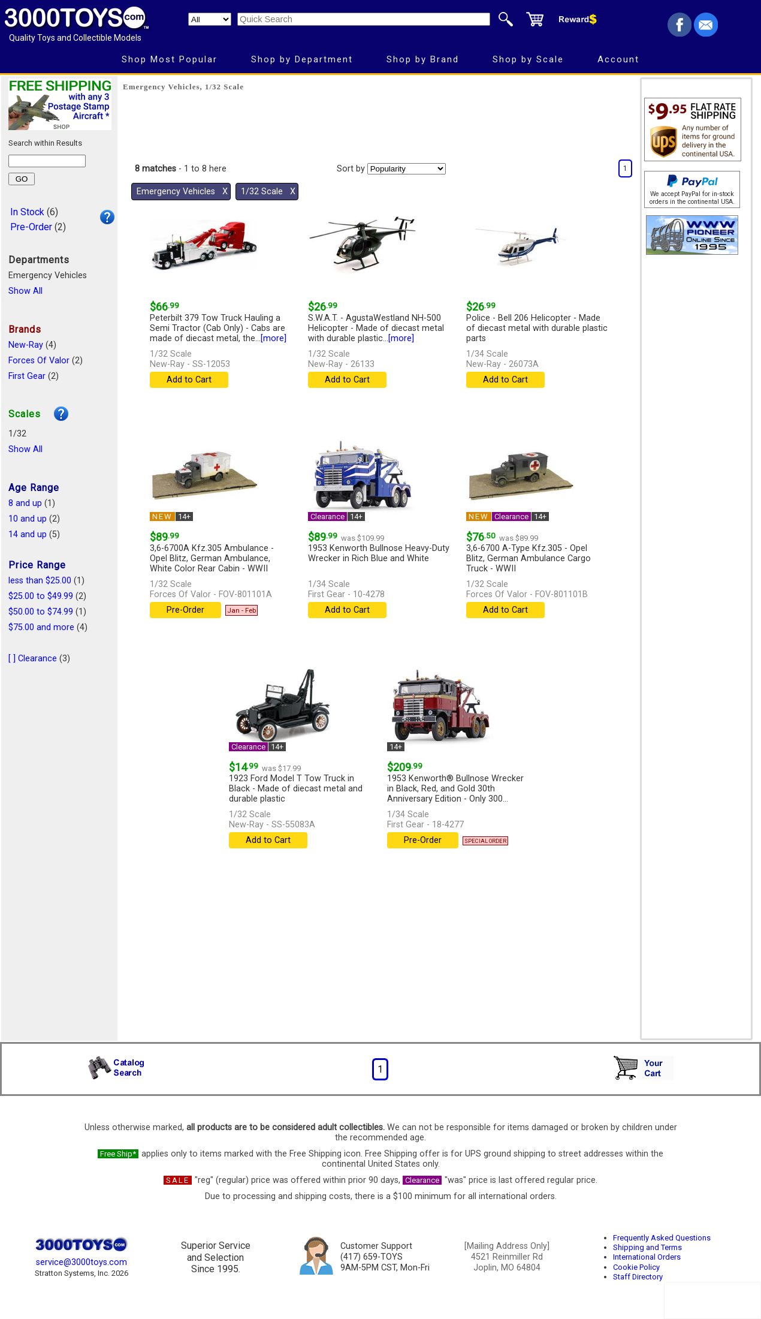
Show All (25, 291)
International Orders (647, 1256)
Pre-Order (31, 227)
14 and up (27, 534)
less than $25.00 (39, 581)
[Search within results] (47, 161)
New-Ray (25, 345)
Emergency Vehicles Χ (182, 191)
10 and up (27, 519)
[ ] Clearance (32, 659)
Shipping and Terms (647, 1247)
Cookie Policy (636, 1267)
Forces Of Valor (39, 361)
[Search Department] (209, 19)
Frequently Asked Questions (662, 1237)
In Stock (27, 212)
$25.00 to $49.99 (40, 596)
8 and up (25, 503)
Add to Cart (189, 380)
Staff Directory (638, 1276)
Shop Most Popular (170, 59)
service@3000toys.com (81, 1262)
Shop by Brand (422, 59)
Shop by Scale (528, 59)
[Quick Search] (363, 19)
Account (618, 59)
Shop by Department (302, 59)
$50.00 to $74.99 (40, 612)
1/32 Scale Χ (268, 191)
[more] (273, 338)
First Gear (27, 376)
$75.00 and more (41, 627)
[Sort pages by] (406, 168)
